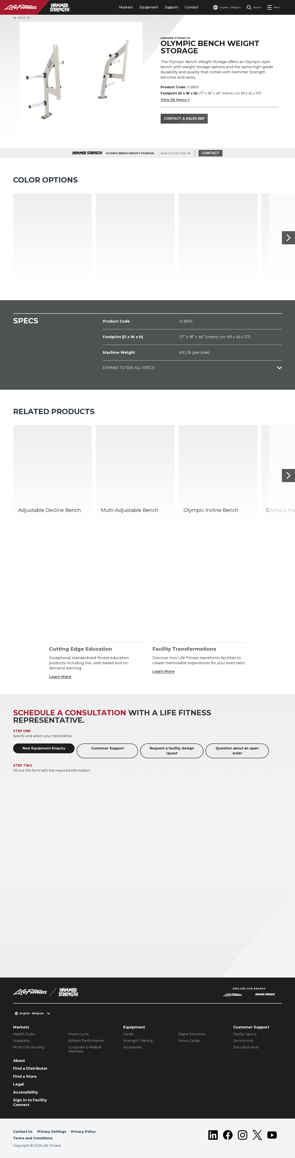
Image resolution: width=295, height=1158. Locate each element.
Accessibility (25, 1092)
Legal (18, 1084)
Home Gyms (78, 1034)
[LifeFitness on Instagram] (242, 1136)
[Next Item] (288, 237)
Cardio (128, 1034)
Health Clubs (24, 1034)
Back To (21, 18)
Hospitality (21, 1041)
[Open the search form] (254, 7)
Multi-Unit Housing (28, 1047)
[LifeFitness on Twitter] (257, 1136)
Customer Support (107, 748)
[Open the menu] (273, 7)
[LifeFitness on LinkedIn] (213, 1136)
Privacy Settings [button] (51, 1132)
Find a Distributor (30, 1068)
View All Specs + (175, 100)
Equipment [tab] (149, 7)
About (19, 1060)
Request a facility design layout (172, 750)
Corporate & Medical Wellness (84, 1049)
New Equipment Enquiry (44, 748)
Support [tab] (171, 7)
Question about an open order (237, 750)
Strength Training (138, 1041)
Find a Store (25, 1076)
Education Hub (246, 1047)
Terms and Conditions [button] (32, 1138)
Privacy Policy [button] (83, 1132)
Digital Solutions (191, 1034)
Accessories (132, 1047)
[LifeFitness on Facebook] (228, 1136)
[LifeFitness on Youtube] (272, 1136)
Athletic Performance (86, 1041)
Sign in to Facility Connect (30, 1102)
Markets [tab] (126, 7)
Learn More (60, 676)
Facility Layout (245, 1034)
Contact (191, 7)
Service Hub (243, 1041)
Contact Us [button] (22, 1132)
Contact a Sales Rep (184, 119)
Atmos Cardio (189, 1041)
